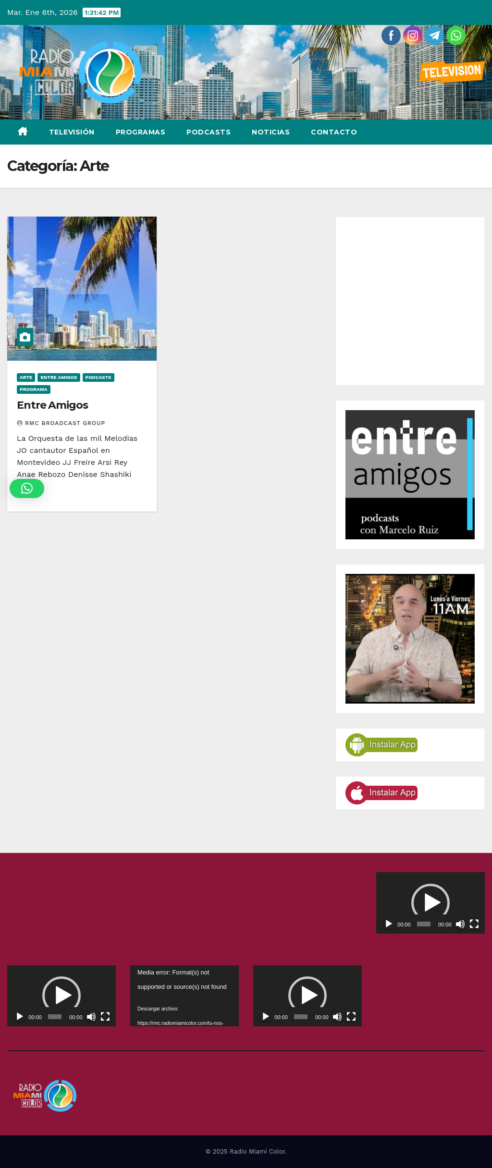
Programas (141, 132)
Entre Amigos (58, 377)
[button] (430, 903)
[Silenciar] (460, 924)
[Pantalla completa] (474, 924)
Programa (34, 389)
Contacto (334, 132)
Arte (26, 377)
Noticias (271, 132)
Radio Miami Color (257, 1151)
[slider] (423, 924)
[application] (430, 902)
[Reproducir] (389, 924)
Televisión (72, 132)
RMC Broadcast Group (61, 423)
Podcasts (208, 132)
